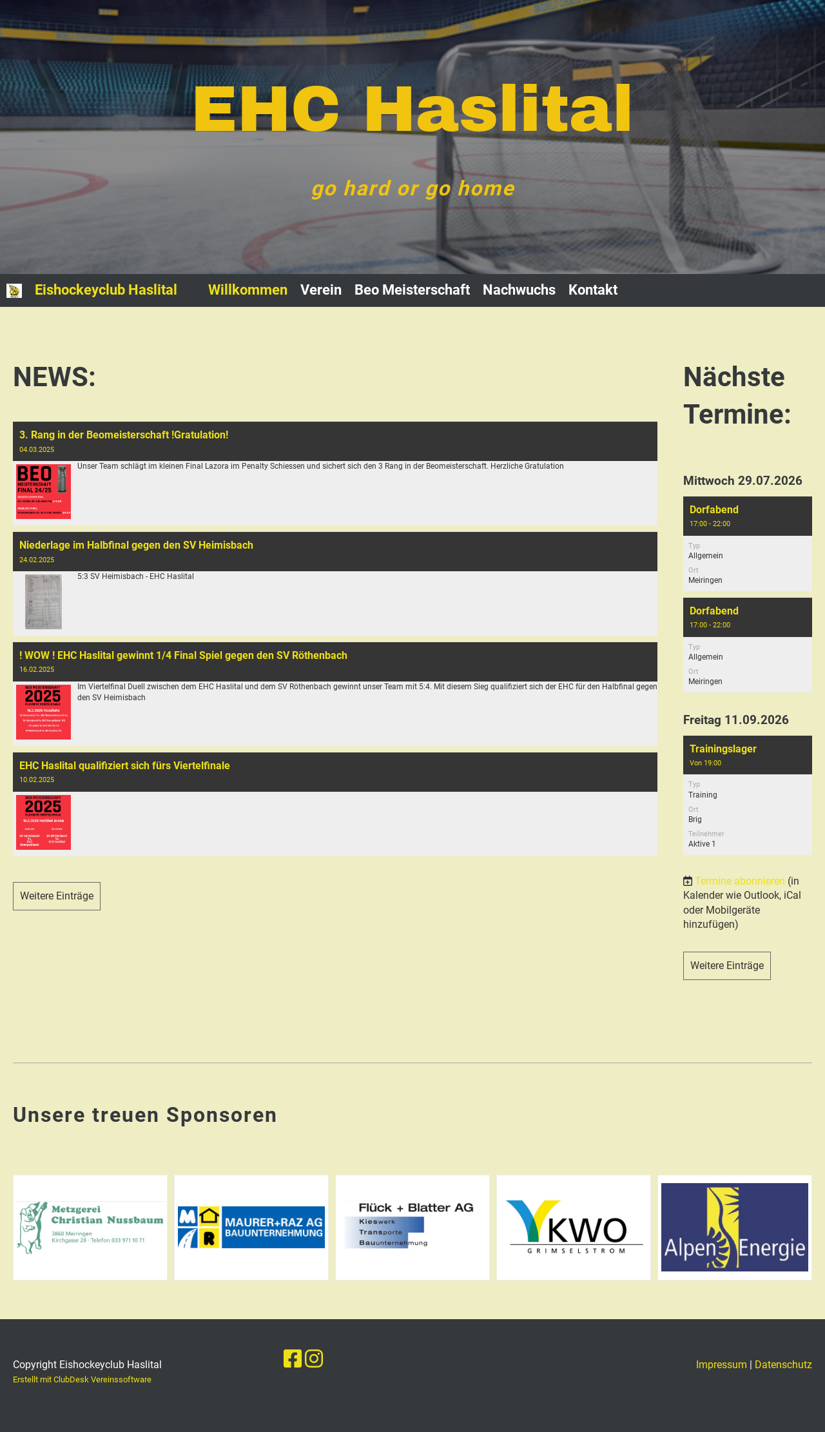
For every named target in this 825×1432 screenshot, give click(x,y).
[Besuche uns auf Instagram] (314, 1359)
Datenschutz (783, 1364)
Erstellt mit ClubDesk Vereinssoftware (82, 1379)
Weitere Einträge (56, 896)
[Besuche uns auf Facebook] (293, 1359)
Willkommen (247, 290)
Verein (321, 290)
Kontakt (592, 290)
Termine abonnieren (740, 881)
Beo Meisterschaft (412, 290)
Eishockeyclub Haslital (106, 290)
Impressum (721, 1364)
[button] (747, 543)
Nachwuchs (519, 290)
